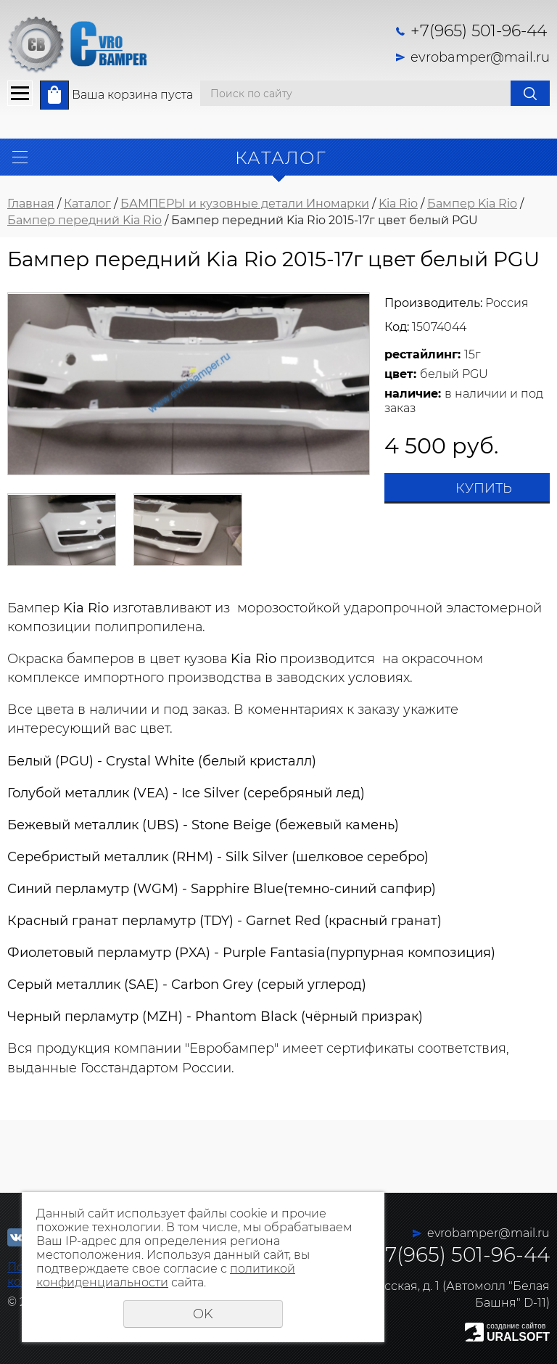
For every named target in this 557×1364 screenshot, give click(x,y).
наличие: (412, 393)
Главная (30, 203)
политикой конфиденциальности (165, 1275)
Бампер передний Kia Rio (84, 220)
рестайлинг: (422, 354)
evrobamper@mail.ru (480, 57)
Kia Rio (398, 203)
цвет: (400, 374)
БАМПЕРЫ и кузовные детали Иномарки (244, 203)
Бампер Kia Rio (472, 203)
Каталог (87, 203)
